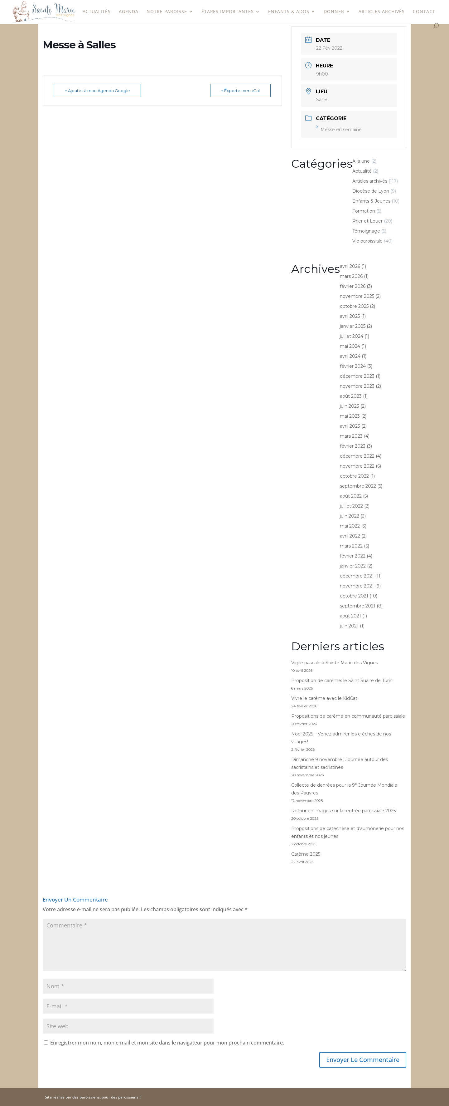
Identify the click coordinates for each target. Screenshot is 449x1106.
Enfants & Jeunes (371, 201)
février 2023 (352, 446)
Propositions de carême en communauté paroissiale (348, 716)
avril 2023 (350, 426)
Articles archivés (382, 11)
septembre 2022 (358, 486)
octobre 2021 (354, 596)
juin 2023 (349, 406)
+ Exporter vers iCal (240, 90)
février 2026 (352, 286)
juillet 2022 (351, 506)
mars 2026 (351, 276)
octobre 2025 (354, 306)
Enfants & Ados (288, 11)
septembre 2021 (357, 606)
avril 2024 (350, 356)
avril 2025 (350, 316)
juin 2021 (349, 626)
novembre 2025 (357, 296)
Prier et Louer (367, 221)
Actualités (97, 11)
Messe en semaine (339, 129)
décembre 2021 (357, 576)
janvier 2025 (352, 326)
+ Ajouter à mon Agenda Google (97, 90)
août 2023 (351, 396)
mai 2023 (350, 416)
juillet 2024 (351, 336)
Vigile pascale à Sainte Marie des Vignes (334, 663)
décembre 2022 (357, 456)
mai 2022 (350, 526)
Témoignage (366, 231)
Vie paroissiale (367, 241)
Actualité (362, 171)
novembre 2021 (357, 586)
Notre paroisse (167, 11)
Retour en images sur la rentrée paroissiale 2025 (343, 811)
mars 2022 (351, 546)
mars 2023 (351, 436)
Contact (424, 11)
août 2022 (351, 496)
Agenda (128, 11)
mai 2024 (350, 346)
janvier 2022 (353, 566)
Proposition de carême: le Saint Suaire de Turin (342, 680)
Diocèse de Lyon (370, 191)
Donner (334, 11)
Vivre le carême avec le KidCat (324, 698)
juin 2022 (349, 516)
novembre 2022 (357, 466)
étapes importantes (227, 11)
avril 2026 (350, 266)
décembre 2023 (357, 376)
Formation (363, 211)
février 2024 (353, 366)
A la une (361, 161)
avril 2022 (350, 536)
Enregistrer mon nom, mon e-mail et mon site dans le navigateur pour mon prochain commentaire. (167, 1042)
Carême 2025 (305, 854)
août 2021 (350, 616)
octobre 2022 (354, 476)
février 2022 (352, 556)
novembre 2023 (357, 386)
